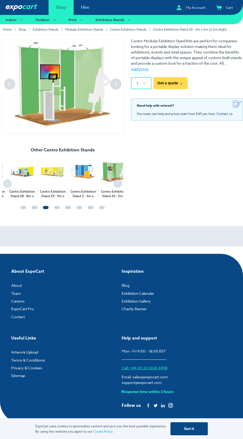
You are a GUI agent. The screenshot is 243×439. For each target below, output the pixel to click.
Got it (189, 429)
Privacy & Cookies (26, 367)
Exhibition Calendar (138, 293)
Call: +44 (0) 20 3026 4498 (144, 367)
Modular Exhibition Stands (84, 29)
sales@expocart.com (150, 376)
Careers (18, 301)
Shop (61, 7)
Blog (125, 285)
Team (16, 293)
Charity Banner (134, 308)
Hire (85, 7)
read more (140, 68)
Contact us (225, 113)
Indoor (15, 19)
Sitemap (18, 375)
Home (7, 29)
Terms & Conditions (28, 360)
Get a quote (171, 83)
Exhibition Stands (113, 19)
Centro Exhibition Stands (128, 29)
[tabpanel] (41, 177)
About (16, 285)
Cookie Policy (103, 431)
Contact (18, 316)
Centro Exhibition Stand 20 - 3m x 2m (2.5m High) (189, 29)
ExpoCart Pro (22, 308)
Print (76, 19)
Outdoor (46, 19)
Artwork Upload (24, 352)
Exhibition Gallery (136, 301)
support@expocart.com (142, 382)
